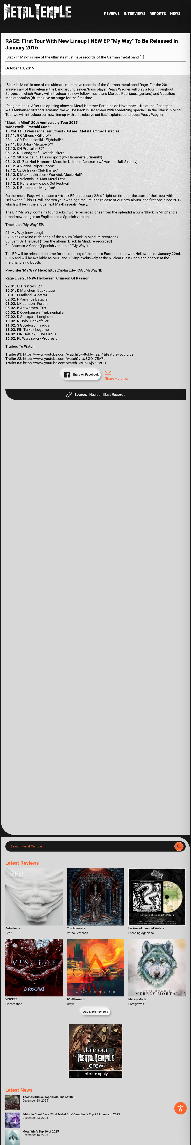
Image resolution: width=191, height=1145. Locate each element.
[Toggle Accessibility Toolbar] (180, 1108)
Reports (158, 13)
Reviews (112, 13)
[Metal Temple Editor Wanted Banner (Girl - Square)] (95, 1076)
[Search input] (91, 846)
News (175, 13)
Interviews (134, 13)
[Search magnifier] (178, 846)
